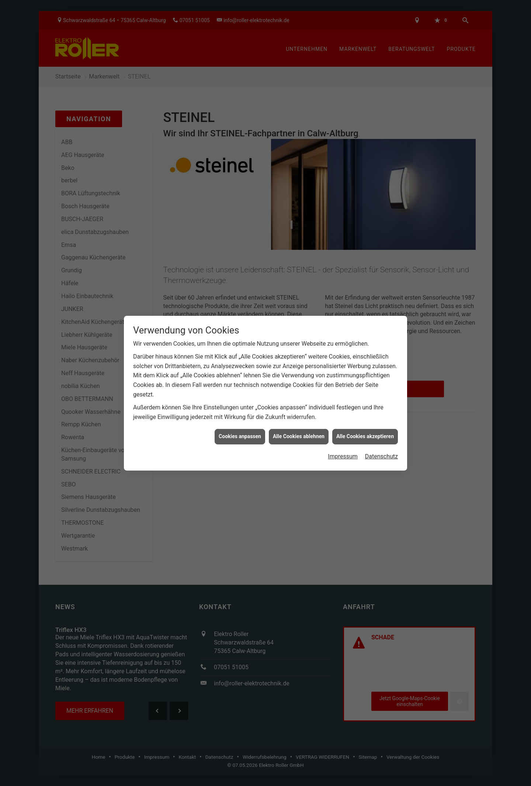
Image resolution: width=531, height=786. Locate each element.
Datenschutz (381, 437)
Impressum (343, 437)
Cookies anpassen (240, 417)
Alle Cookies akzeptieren (365, 417)
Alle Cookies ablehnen (298, 417)
